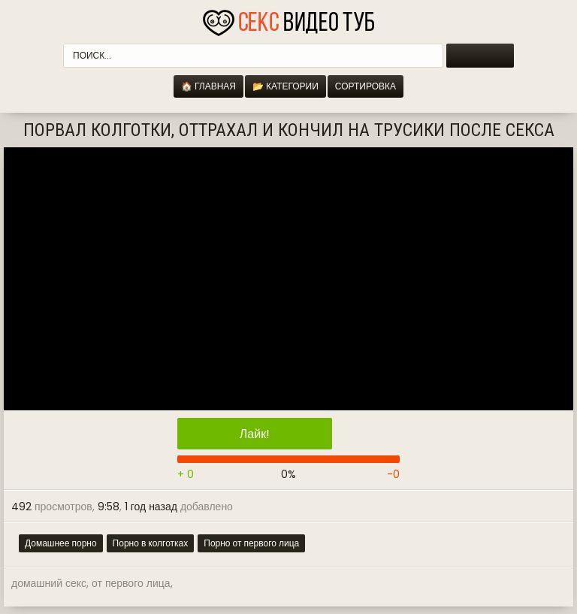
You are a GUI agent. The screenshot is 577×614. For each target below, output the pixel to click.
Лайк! (255, 434)
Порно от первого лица (251, 543)
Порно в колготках (151, 543)
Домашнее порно (61, 543)
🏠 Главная (208, 86)
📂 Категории (285, 86)
